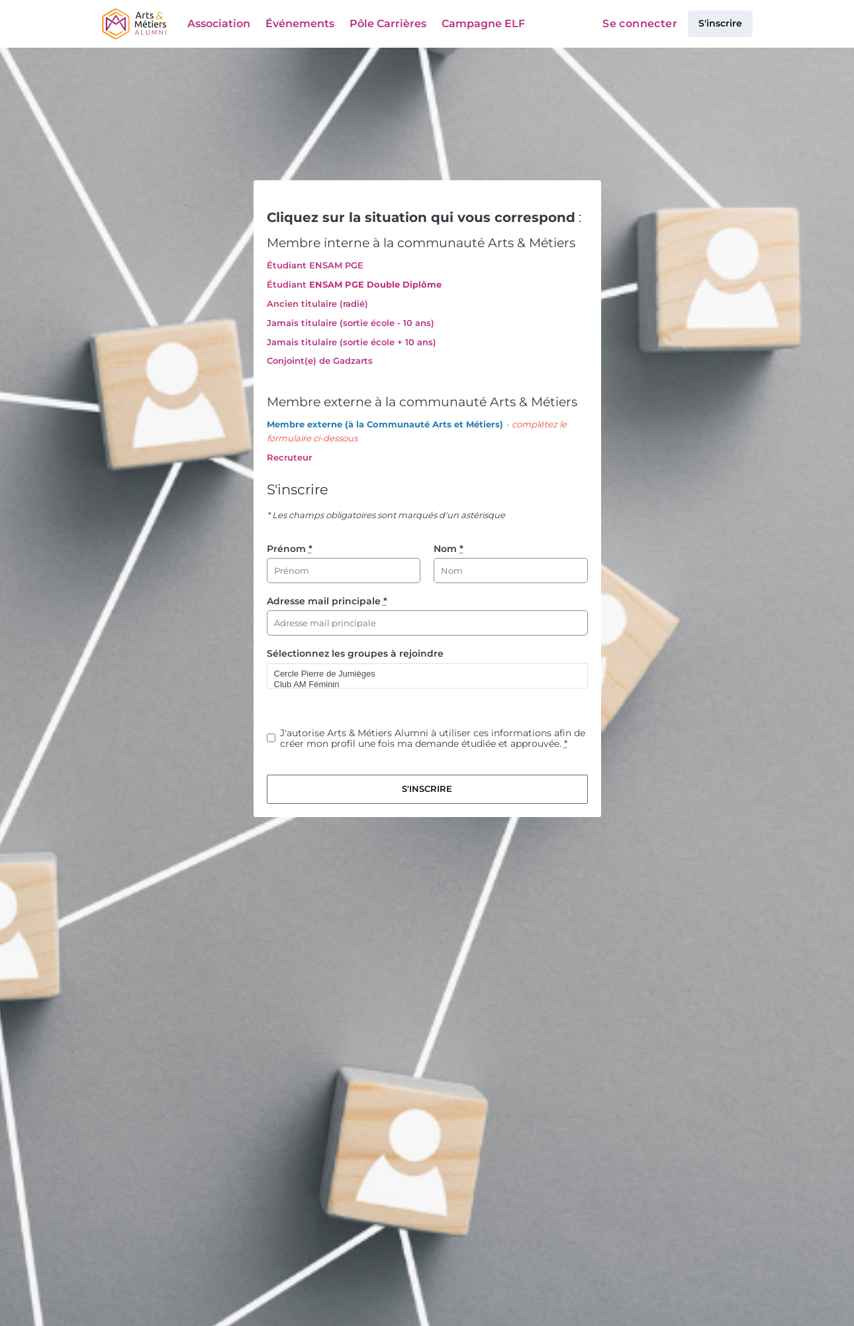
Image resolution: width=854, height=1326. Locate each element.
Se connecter (639, 23)
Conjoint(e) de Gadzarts (320, 360)
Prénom (289, 549)
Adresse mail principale (327, 601)
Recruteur (289, 457)
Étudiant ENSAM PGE (315, 265)
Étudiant (287, 284)
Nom (448, 549)
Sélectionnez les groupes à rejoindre (355, 653)
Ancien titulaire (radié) (317, 303)
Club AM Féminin (422, 684)
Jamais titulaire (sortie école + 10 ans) (351, 342)
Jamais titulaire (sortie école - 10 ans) (350, 322)
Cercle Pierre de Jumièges (422, 674)
